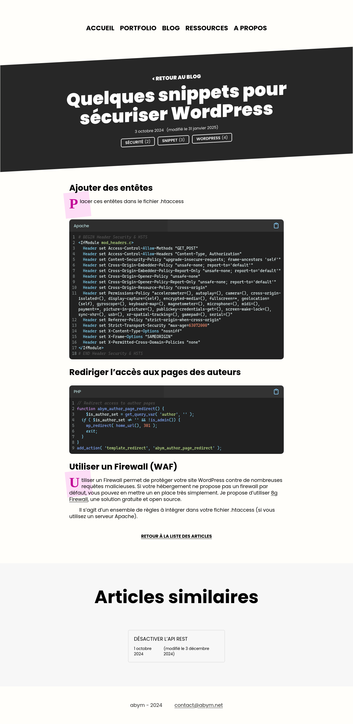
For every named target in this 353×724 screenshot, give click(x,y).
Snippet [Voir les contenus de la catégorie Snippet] (173, 140)
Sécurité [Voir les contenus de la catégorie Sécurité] (138, 142)
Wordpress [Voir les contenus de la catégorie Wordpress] (212, 138)
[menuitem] (100, 28)
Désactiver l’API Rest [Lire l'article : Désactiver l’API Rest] (161, 638)
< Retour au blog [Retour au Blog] (176, 77)
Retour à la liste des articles (176, 536)
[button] (226, 225)
